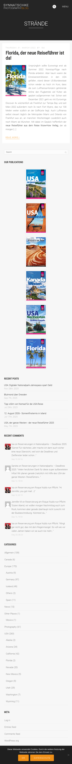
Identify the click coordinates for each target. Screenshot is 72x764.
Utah (8, 687)
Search (54, 6)
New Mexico (12, 674)
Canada (8, 559)
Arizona (9, 647)
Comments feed (12, 734)
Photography (10, 627)
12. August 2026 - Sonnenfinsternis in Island (25, 413)
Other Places (10, 613)
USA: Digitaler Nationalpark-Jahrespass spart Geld (28, 385)
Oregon (9, 681)
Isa (43, 48)
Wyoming (10, 701)
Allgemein (9, 552)
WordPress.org (11, 740)
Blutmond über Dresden (15, 394)
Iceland (9, 586)
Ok (23, 758)
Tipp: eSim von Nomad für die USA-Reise (23, 404)
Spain (8, 600)
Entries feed (10, 727)
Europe (7, 566)
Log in (7, 720)
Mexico (9, 620)
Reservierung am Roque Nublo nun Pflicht (38, 487)
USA (6, 633)
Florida (9, 660)
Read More (13, 137)
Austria (9, 572)
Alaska (9, 640)
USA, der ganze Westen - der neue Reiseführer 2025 (29, 422)
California (10, 653)
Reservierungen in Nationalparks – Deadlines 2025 (42, 444)
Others (9, 593)
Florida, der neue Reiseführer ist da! (35, 55)
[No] (68, 754)
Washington (11, 694)
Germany (10, 579)
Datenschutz (42, 758)
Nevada (9, 667)
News (7, 606)
